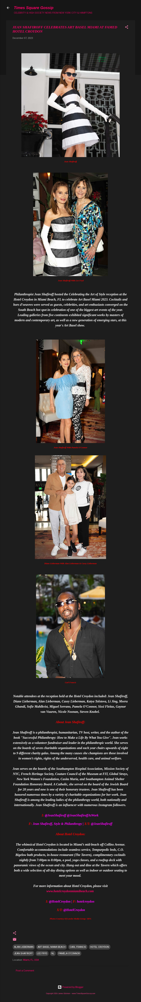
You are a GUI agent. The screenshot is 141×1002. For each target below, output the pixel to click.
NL (52, 953)
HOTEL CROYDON (99, 946)
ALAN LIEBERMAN (23, 946)
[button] (127, 27)
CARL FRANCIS (78, 946)
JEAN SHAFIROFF (23, 953)
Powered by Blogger (70, 987)
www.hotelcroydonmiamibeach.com (70, 891)
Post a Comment (25, 970)
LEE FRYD (42, 953)
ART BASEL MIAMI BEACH (51, 946)
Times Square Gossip (34, 8)
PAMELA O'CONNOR (69, 953)
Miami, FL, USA (31, 959)
